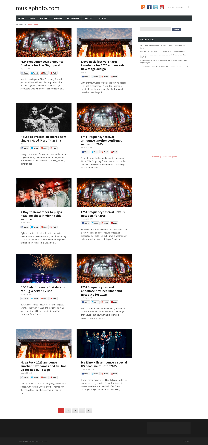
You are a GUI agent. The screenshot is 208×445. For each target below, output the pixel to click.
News (32, 18)
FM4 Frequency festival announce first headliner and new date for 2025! (101, 290)
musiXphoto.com (37, 8)
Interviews (73, 18)
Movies (102, 18)
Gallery (44, 18)
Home (21, 18)
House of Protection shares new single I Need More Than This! (43, 138)
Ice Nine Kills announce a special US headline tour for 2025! (104, 364)
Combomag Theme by (161, 157)
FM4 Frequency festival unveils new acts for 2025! (103, 214)
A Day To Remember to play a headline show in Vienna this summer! (41, 215)
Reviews (58, 18)
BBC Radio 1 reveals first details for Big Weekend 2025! (43, 289)
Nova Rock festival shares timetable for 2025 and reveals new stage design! (102, 65)
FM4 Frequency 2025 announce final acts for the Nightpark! (42, 63)
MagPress (173, 157)
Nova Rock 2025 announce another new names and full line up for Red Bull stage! (43, 366)
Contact (89, 18)
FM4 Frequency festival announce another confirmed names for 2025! (101, 140)
